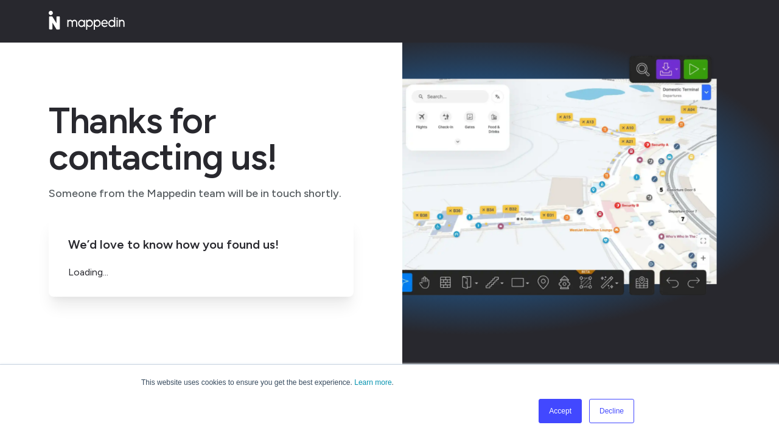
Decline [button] (611, 411)
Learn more (372, 382)
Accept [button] (560, 411)
